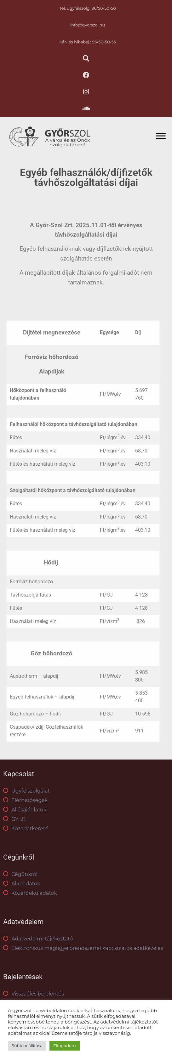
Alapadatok (21, 884)
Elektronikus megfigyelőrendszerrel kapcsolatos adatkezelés (83, 948)
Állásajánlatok (24, 810)
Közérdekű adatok (30, 893)
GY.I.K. (14, 819)
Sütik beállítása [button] (27, 1045)
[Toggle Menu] (161, 136)
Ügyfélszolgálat (26, 791)
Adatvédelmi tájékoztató (38, 939)
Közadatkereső (26, 829)
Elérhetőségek (25, 800)
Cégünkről (20, 874)
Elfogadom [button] (64, 1045)
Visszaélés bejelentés (33, 994)
